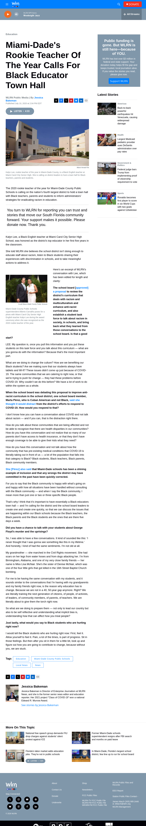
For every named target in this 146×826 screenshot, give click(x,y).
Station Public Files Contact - (125, 796)
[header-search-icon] (119, 4)
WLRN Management (121, 807)
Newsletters (87, 790)
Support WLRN (119, 81)
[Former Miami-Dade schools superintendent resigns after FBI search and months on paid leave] (81, 738)
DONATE (134, 4)
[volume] (16, 14)
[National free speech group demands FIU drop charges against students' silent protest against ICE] (15, 738)
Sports (120, 193)
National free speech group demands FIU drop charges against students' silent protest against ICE (46, 736)
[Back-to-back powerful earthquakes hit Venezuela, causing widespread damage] (107, 109)
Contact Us (57, 790)
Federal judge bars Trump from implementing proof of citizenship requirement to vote (127, 175)
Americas (121, 104)
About (54, 783)
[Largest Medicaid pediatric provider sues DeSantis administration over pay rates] (107, 140)
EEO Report (117, 791)
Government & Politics (124, 164)
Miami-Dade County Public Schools (52, 659)
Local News (22, 665)
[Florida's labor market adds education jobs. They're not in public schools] (15, 756)
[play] (8, 14)
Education (11, 34)
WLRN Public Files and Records (122, 784)
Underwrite (56, 803)
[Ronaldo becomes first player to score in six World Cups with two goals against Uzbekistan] (107, 198)
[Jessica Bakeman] (12, 693)
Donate (55, 796)
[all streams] (131, 14)
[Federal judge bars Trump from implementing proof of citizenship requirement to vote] (107, 168)
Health (120, 135)
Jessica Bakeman (34, 686)
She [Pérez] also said (18, 469)
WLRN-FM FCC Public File (94, 803)
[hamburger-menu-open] (7, 4)
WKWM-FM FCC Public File (94, 805)
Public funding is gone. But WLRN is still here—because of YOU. (118, 47)
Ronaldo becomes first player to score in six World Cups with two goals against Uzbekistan (127, 203)
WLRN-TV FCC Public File (94, 801)
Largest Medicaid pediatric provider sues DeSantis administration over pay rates (127, 145)
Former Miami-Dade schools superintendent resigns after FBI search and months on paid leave (112, 736)
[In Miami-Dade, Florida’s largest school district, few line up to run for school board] (81, 756)
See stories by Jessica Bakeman (40, 705)
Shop (84, 783)
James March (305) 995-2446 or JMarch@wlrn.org (125, 803)
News (38, 665)
